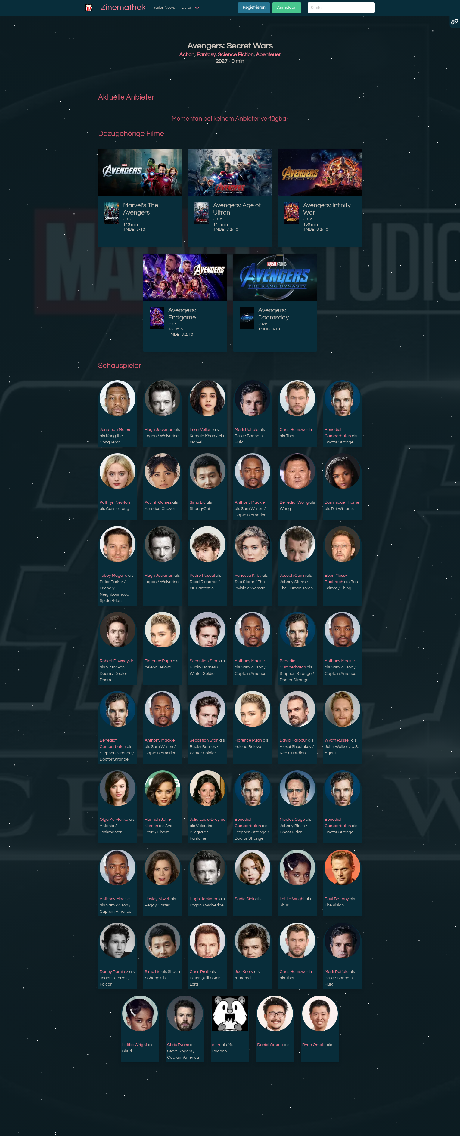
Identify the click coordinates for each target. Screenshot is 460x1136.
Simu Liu (198, 502)
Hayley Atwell (157, 899)
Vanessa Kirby (248, 575)
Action (186, 54)
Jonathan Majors (115, 430)
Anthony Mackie (250, 502)
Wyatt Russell (337, 740)
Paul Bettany (337, 899)
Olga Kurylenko (114, 819)
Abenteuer (268, 54)
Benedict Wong (294, 502)
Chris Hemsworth (296, 430)
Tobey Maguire (113, 575)
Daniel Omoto (270, 1045)
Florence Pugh (158, 661)
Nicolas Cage (292, 819)
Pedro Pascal (202, 575)
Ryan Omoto (314, 1045)
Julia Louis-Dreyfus (207, 819)
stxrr (216, 1045)
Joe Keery (244, 972)
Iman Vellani (201, 430)
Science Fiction (235, 54)
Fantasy (206, 54)
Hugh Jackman (159, 430)
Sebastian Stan (204, 661)
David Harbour (293, 740)
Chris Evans (178, 1045)
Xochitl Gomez (158, 502)
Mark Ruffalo (247, 430)
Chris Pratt (200, 972)
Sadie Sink (244, 899)
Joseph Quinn (293, 575)
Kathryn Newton (115, 502)
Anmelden (286, 7)
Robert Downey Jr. (117, 661)
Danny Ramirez (114, 972)
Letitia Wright (292, 899)
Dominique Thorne (342, 502)
